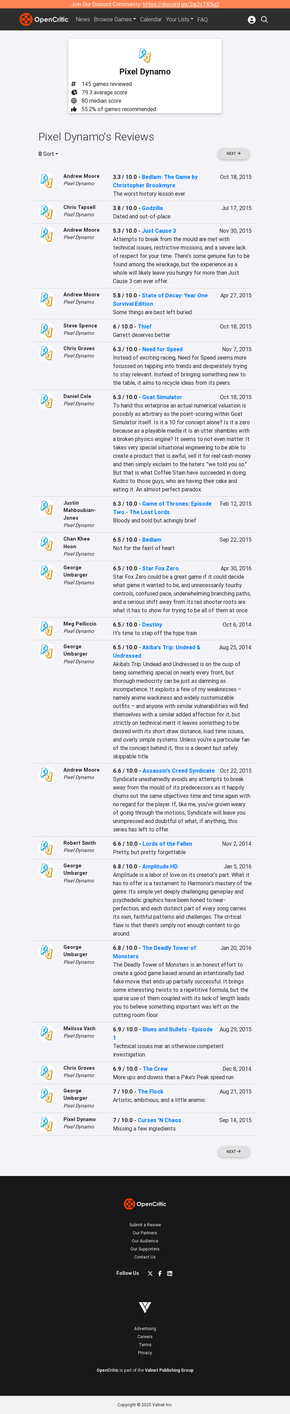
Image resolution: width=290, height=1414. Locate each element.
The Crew (155, 1068)
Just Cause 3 (159, 230)
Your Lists (177, 19)
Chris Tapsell (79, 207)
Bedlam (151, 539)
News (83, 19)
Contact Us (145, 1257)
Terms (145, 1344)
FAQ (203, 19)
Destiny (152, 624)
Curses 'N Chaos (159, 1120)
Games (113, 19)
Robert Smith (79, 843)
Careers (145, 1336)
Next (234, 153)
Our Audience (145, 1240)
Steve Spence (80, 326)
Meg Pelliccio (80, 624)
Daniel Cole (77, 396)
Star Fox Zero (160, 568)
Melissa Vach (79, 1028)
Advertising (145, 1328)
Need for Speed (162, 349)
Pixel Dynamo (78, 183)
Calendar (151, 19)
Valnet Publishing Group (169, 1370)
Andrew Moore (81, 176)
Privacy (145, 1352)
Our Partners (145, 1232)
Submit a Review (145, 1224)
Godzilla (152, 207)
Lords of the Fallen (167, 843)
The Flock (150, 1091)
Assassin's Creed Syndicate (179, 770)
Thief (145, 326)
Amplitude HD (160, 866)
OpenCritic (108, 1370)
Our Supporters (145, 1248)
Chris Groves (79, 348)
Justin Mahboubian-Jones (79, 510)
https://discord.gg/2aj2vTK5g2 (181, 4)
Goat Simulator (162, 397)
